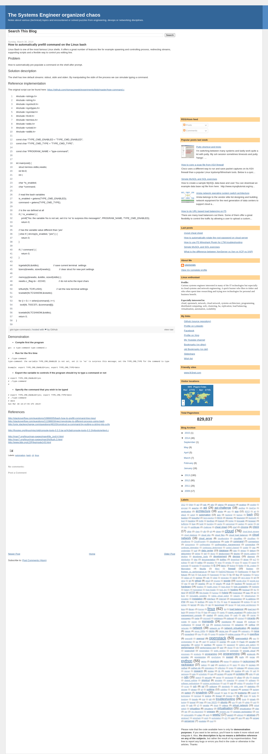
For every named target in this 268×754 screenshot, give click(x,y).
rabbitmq (235, 661)
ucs (233, 702)
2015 (188, 433)
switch (187, 692)
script (229, 674)
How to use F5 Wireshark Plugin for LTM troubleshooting (213, 242)
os (197, 641)
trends (195, 699)
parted (197, 645)
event (254, 563)
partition (208, 645)
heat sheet (225, 587)
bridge (231, 521)
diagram (251, 556)
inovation (185, 599)
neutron (255, 628)
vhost (216, 705)
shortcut (205, 680)
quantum (214, 661)
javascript (235, 602)
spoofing (249, 683)
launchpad (219, 605)
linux (37, 455)
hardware (186, 586)
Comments (190, 130)
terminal (197, 696)
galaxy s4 (188, 578)
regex (231, 668)
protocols (251, 654)
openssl (200, 638)
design (237, 553)
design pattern (250, 554)
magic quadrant (235, 612)
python (186, 661)
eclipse (184, 563)
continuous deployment (212, 548)
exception (206, 566)
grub (228, 583)
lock (183, 612)
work (206, 718)
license (201, 609)
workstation (216, 718)
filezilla (203, 568)
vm (185, 711)
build (201, 524)
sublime (211, 689)
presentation (204, 651)
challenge (207, 527)
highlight (255, 587)
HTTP (192, 592)
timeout (229, 696)
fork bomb (202, 575)
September (190, 442)
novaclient (189, 634)
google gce (254, 581)
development (220, 556)
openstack (217, 638)
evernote (184, 566)
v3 (198, 705)
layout (231, 605)
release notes (253, 668)
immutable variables (198, 596)
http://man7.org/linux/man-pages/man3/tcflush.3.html (35, 439)
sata (194, 674)
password (231, 645)
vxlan (199, 715)
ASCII (247, 511)
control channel (232, 548)
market (210, 615)
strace (194, 689)
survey (256, 689)
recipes (252, 665)
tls (237, 695)
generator (225, 578)
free (224, 575)
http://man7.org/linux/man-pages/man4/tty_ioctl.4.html (35, 436)
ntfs (205, 634)
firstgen (249, 568)
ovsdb (233, 642)
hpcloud (246, 589)
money (194, 622)
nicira (211, 631)
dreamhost (235, 560)
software (252, 680)
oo (245, 634)
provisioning (200, 657)
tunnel (193, 702)
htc (255, 590)
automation (20, 455)
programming (231, 653)
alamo (221, 504)
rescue (187, 671)
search (198, 678)
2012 (188, 480)
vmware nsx (224, 712)
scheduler (203, 674)
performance (187, 647)
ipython (201, 602)
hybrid (225, 592)
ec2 (254, 560)
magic (222, 612)
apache (195, 508)
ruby (247, 671)
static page (238, 687)
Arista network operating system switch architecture (222, 193)
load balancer (237, 609)
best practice (208, 518)
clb (204, 531)
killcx (202, 605)
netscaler (185, 628)
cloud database (190, 535)
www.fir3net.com (192, 372)
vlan (257, 708)
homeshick (197, 590)
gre (210, 584)
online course (234, 634)
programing (211, 654)
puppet (229, 657)
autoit (192, 515)
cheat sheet (221, 527)
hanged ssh (251, 584)
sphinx (240, 683)
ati (255, 511)
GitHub (54, 329)
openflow (254, 634)
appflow (242, 508)
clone (218, 531)
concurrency (190, 545)
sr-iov (186, 687)
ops (254, 639)
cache (219, 524)
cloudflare (251, 538)
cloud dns (206, 535)
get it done (245, 578)
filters (217, 569)
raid (212, 665)
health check (212, 587)
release (240, 668)
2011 (188, 485)
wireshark (197, 718)
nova (256, 631)
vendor (206, 705)
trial (203, 699)
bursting (210, 524)
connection (250, 544)
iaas (248, 593)
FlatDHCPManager (226, 572)
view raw (168, 329)
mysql (198, 625)
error (237, 563)
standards (226, 687)
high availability (241, 586)
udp (239, 702)
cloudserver (215, 541)
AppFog (252, 508)
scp (212, 674)
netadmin (239, 625)
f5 (214, 565)
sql (258, 683)
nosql (234, 631)
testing (208, 696)
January (188, 468)
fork (193, 575)
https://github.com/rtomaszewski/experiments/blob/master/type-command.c (85, 89)
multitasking (186, 625)
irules (211, 602)
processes (185, 654)
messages (186, 618)
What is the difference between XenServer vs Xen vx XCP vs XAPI (218, 251)
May (186, 447)
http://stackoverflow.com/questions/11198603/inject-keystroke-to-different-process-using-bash (56, 421)
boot (183, 521)
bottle (201, 521)
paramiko (185, 645)
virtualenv (208, 708)
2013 (188, 475)
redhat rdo (196, 668)
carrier (250, 524)
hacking (238, 583)
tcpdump (242, 692)
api (205, 507)
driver (246, 559)
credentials (185, 551)
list (225, 609)
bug (194, 524)
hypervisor (237, 593)
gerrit (234, 577)
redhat (184, 668)
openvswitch (241, 638)
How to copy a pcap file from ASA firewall (202, 164)
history (187, 590)
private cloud (249, 650)
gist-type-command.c (21, 329)
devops (236, 556)
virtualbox (195, 708)
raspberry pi (224, 665)
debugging (186, 553)
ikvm (183, 596)
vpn (257, 712)
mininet (241, 618)
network (197, 627)
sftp (247, 678)
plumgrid (255, 648)
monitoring (226, 621)
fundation (247, 575)
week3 (230, 715)
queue (226, 661)
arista (220, 511)
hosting (234, 589)
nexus (187, 631)
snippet (241, 680)
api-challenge (223, 507)
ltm (199, 612)
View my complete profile (194, 270)
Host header (211, 590)
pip (237, 648)
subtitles (223, 690)
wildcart (240, 715)
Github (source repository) (197, 321)
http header (204, 593)
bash (28, 455)
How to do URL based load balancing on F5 (203, 211)
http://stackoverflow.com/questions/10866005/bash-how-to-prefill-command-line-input (52, 418)
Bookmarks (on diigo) (195, 344)
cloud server (205, 538)
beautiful (196, 518)
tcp (232, 693)
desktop (184, 557)
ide (255, 593)
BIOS (219, 518)
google (227, 580)
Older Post (169, 554)
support (245, 689)
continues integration (190, 548)
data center (207, 550)
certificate (195, 527)
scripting (240, 674)
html (183, 593)
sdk (257, 674)
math (235, 615)
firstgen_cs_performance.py (194, 571)
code (227, 541)
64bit (191, 505)
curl (195, 550)
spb (231, 683)
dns (195, 559)
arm (229, 511)
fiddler (240, 566)
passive (219, 645)
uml (254, 702)
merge (253, 615)
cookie (245, 548)
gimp (183, 581)
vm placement (197, 712)
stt (202, 690)
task (225, 693)
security (208, 677)
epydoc (229, 563)
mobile (184, 622)
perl (221, 647)
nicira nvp (223, 631)
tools (254, 696)
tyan (201, 702)
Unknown (190, 265)
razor (235, 665)
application (186, 511)
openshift (189, 639)
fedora (232, 566)
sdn (186, 677)
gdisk (215, 578)
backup (240, 515)
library (192, 609)
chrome (244, 527)
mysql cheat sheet (193, 233)
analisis (242, 504)
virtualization (245, 708)
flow (254, 571)
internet (222, 599)
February (189, 463)
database (224, 550)
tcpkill (253, 693)
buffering (184, 524)
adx (212, 504)
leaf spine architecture (246, 605)
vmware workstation (242, 711)
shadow (256, 678)
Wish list (188, 358)
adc (205, 504)
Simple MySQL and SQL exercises (199, 179)
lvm (205, 612)
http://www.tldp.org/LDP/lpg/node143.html (29, 442)
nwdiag (222, 634)
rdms (243, 665)
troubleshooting (225, 699)
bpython (210, 521)
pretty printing (220, 651)
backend (228, 515)
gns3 (207, 581)
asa (237, 511)
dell (205, 554)
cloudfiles (238, 538)
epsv (220, 563)
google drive (241, 581)
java (225, 602)
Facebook (189, 330)
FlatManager (243, 572)
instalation (197, 598)
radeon (204, 665)
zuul (211, 721)
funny (256, 575)
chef (235, 527)
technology (185, 696)
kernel (193, 605)
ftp (230, 574)
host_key (223, 590)
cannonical (230, 524)
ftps (237, 574)
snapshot (230, 680)
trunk (244, 699)
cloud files (220, 535)
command (238, 541)
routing (238, 671)
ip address (251, 599)
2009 (188, 491)
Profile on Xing (191, 335)
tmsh (246, 696)
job (254, 602)
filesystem (185, 568)
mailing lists (251, 612)
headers (200, 587)
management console (191, 615)
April (186, 452)
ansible (253, 505)
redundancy (209, 668)
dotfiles (223, 559)
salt (254, 671)
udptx (247, 702)
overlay (223, 641)
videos (225, 705)
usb (191, 705)
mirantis (251, 618)
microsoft (207, 618)
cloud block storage (251, 532)
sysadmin (201, 692)
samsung (185, 674)
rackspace (187, 664)
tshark (253, 699)
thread (219, 696)
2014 (188, 438)
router (227, 671)
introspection (236, 599)
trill (210, 699)
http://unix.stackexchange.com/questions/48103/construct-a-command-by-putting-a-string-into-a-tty (59, 424)
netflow (252, 625)
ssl (202, 686)
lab (209, 605)
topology (184, 699)
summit (234, 689)
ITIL (218, 602)
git (190, 581)
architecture (203, 511)
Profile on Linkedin (193, 326)
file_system (251, 566)
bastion (184, 518)
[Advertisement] (208, 51)
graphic (201, 583)
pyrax (252, 657)
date (235, 551)
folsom (184, 574)
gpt (192, 583)
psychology (216, 657)
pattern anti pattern (247, 645)
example (195, 566)
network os (215, 628)
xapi (233, 718)
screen (220, 674)
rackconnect (249, 661)
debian (243, 551)
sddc (251, 674)
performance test (208, 647)
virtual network (240, 705)
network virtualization (235, 628)
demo (212, 554)
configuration (205, 545)
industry (237, 596)
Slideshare (189, 354)
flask (213, 572)
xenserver (189, 721)
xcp (240, 718)
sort (224, 683)
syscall (217, 693)
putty (241, 657)
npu (199, 634)
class (197, 532)
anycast (184, 508)
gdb (207, 578)
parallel (252, 641)
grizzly (219, 583)
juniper (184, 605)
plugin (245, 647)
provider (185, 657)
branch (221, 521)
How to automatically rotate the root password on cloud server (216, 237)
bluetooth (252, 518)
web (207, 715)
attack (183, 515)
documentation (208, 559)
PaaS (242, 641)
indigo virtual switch (220, 596)
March (187, 458)
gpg (185, 584)
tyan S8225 (212, 702)
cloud (229, 531)
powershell (189, 650)
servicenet (229, 678)
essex (245, 563)
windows (250, 715)
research (198, 671)
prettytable (234, 651)
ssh (195, 686)
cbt (258, 524)
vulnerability (189, 715)
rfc (219, 671)
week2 (216, 714)
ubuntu (224, 702)
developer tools (200, 556)
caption (241, 524)
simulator (218, 680)
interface (211, 599)
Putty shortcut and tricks (208, 147)
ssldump (213, 686)
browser (252, 521)
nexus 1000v (200, 631)
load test (252, 609)
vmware (211, 711)
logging (192, 612)
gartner (199, 577)
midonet (230, 618)
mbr (244, 615)
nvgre (213, 634)
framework (214, 575)
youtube (202, 721)
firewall (231, 568)
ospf (204, 642)
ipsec (192, 602)
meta (197, 618)
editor (200, 562)
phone (230, 648)
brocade (241, 521)
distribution (185, 560)
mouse (240, 621)
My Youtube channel (194, 340)
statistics (251, 686)
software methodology (190, 683)
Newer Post (14, 554)
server (218, 678)
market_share (223, 615)
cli (33, 455)
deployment (224, 553)
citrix (189, 531)
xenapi (256, 718)
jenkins (247, 602)
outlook (213, 642)
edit (192, 563)
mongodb (208, 621)
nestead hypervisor (222, 625)
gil (255, 577)
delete (197, 554)
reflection (221, 668)
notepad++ (245, 631)
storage (184, 690)
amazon (231, 504)
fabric (223, 565)
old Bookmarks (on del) (196, 349)
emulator (210, 563)
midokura (218, 618)
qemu (203, 661)
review (211, 671)
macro (213, 612)
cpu (254, 547)
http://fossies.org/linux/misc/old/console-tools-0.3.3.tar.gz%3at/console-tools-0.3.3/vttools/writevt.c (58, 430)
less (183, 609)
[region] (91, 210)
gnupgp (217, 581)
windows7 (185, 718)
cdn (185, 527)
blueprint (241, 518)
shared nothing (190, 680)
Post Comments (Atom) (34, 560)
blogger (229, 518)
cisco (256, 526)
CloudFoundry (200, 542)
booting (191, 521)
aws (219, 515)
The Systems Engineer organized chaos (54, 15)
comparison (253, 541)
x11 (225, 718)
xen (247, 718)
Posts (187, 125)
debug (253, 550)
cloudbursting (223, 538)
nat (207, 625)
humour (215, 593)
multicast (251, 622)
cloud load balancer (238, 535)
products (197, 654)
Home (92, 554)
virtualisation (225, 708)
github (198, 580)
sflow (239, 677)
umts (183, 705)
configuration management (227, 544)
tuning (183, 702)
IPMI (183, 602)
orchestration (186, 642)
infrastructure (250, 596)
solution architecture (211, 683)
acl (197, 504)
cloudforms (185, 542)
